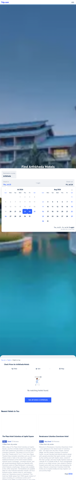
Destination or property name (9, 173)
